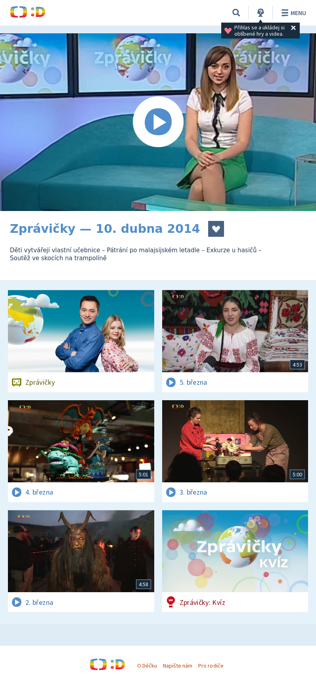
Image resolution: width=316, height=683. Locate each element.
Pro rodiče (210, 665)
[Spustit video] (158, 122)
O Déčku (147, 665)
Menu (292, 13)
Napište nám (177, 665)
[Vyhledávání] (236, 12)
